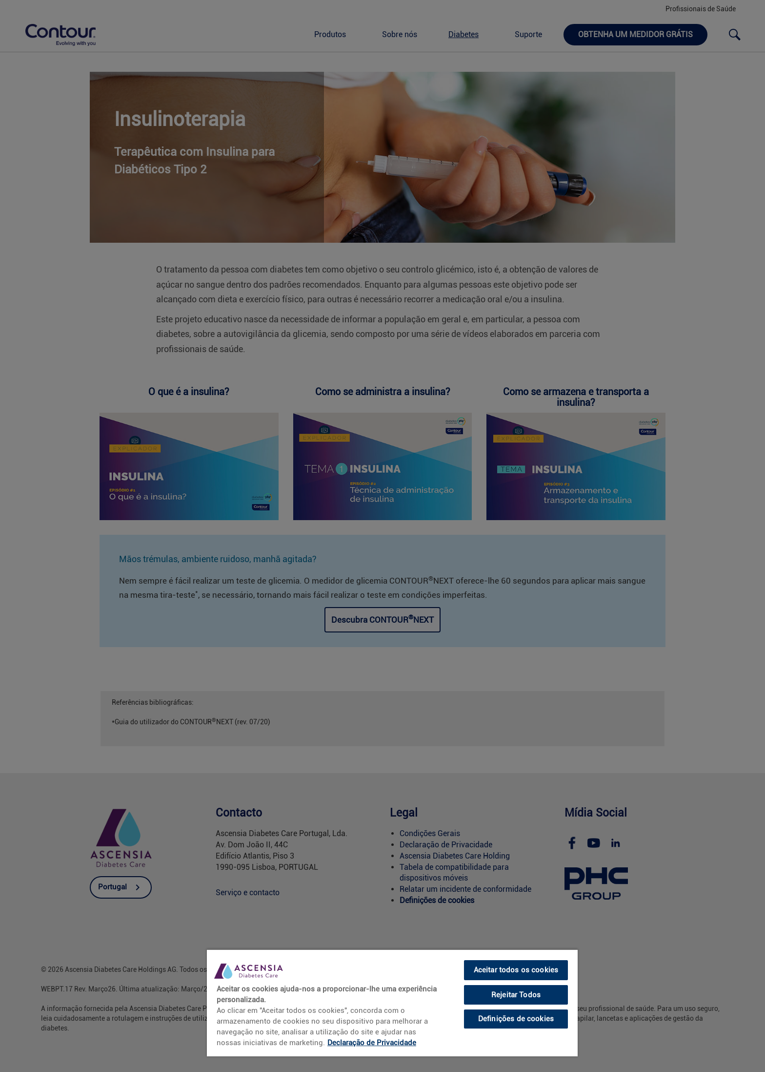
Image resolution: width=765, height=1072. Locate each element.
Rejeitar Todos (516, 994)
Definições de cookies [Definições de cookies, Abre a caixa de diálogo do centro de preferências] (516, 1018)
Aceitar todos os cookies (516, 970)
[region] (392, 1002)
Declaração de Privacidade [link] (371, 1042)
